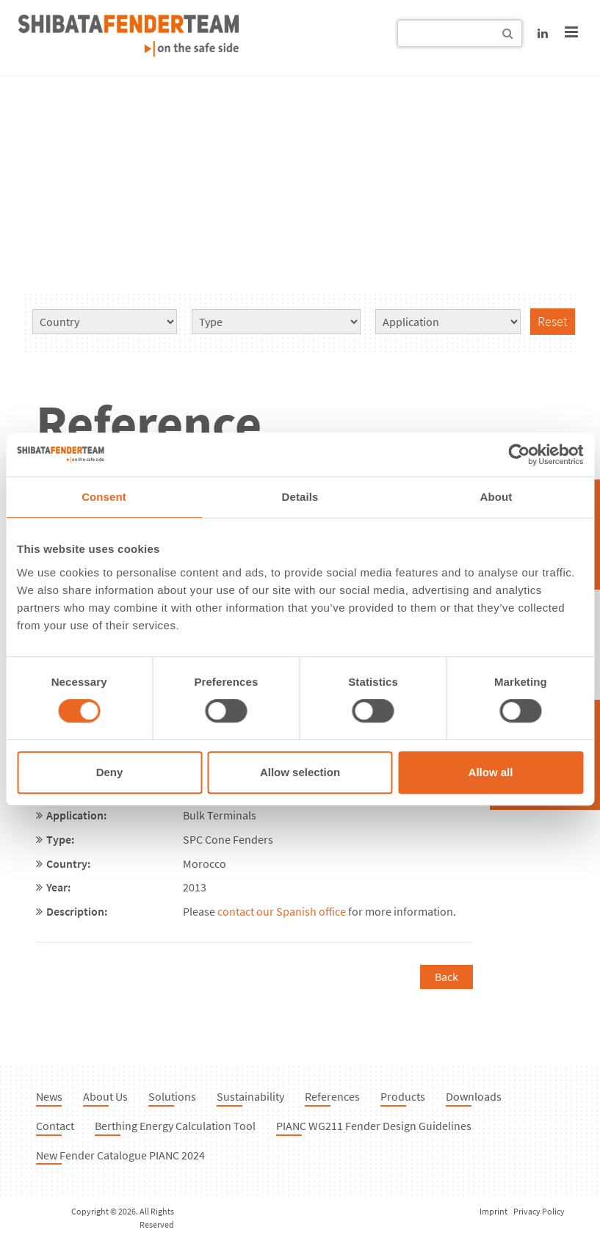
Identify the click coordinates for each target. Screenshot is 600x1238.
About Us (105, 1096)
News (49, 1096)
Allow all (491, 772)
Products (402, 1096)
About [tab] (496, 497)
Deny (109, 772)
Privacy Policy (539, 1211)
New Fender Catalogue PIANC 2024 (120, 1155)
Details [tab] (300, 497)
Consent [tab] (104, 497)
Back (446, 976)
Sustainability (250, 1096)
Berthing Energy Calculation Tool (175, 1125)
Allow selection (300, 772)
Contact (55, 1125)
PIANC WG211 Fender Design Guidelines (373, 1125)
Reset (553, 321)
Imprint (493, 1211)
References (332, 1096)
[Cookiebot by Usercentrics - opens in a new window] (519, 455)
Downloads (474, 1096)
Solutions (172, 1096)
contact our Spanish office (281, 911)
